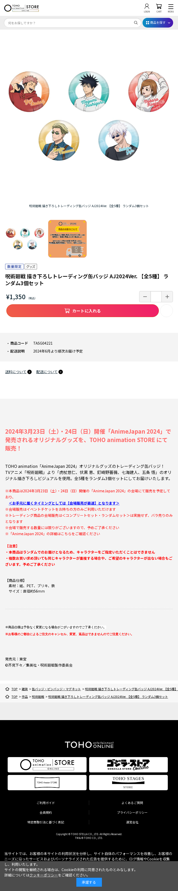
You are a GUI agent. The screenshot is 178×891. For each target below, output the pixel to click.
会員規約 (46, 812)
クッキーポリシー (43, 874)
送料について (16, 371)
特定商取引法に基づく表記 (45, 822)
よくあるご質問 (132, 802)
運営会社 (132, 822)
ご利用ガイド (46, 802)
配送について (47, 371)
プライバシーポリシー (132, 812)
